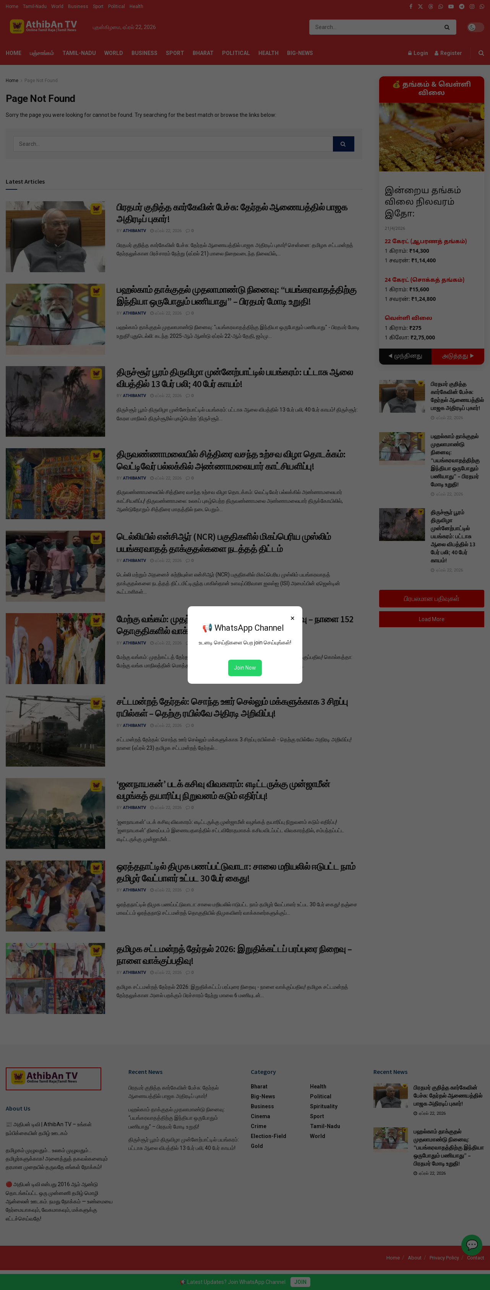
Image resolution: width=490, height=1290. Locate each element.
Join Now (245, 668)
